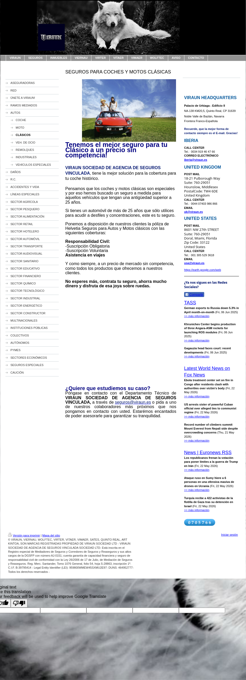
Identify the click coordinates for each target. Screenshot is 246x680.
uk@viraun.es (193, 211)
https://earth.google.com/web (202, 269)
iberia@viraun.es (195, 159)
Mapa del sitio (51, 535)
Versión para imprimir (24, 535)
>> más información (196, 316)
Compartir (194, 294)
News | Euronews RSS (208, 452)
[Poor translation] (19, 603)
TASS (190, 302)
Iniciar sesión (229, 534)
